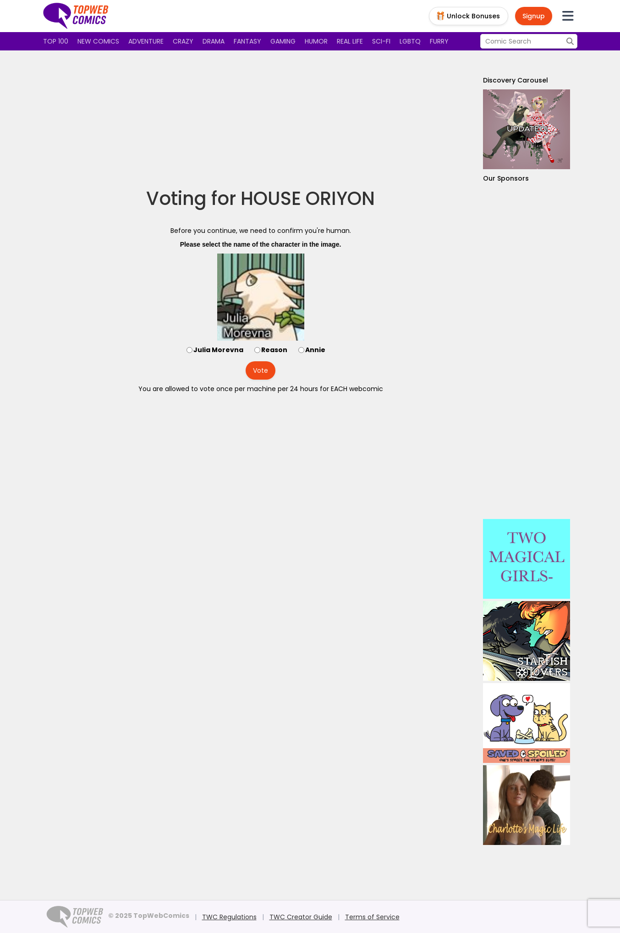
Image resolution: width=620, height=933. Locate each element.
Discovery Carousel (515, 80)
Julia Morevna (218, 349)
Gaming (283, 41)
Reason (274, 349)
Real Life (350, 41)
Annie (315, 349)
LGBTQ (410, 41)
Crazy (183, 41)
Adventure (146, 41)
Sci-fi (381, 41)
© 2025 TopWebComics (148, 915)
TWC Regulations (229, 917)
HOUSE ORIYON (308, 198)
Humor (316, 41)
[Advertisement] (261, 119)
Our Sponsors (506, 178)
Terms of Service (372, 917)
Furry (439, 41)
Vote (260, 370)
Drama (214, 41)
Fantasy (247, 41)
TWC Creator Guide (300, 917)
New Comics (98, 41)
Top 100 (55, 41)
